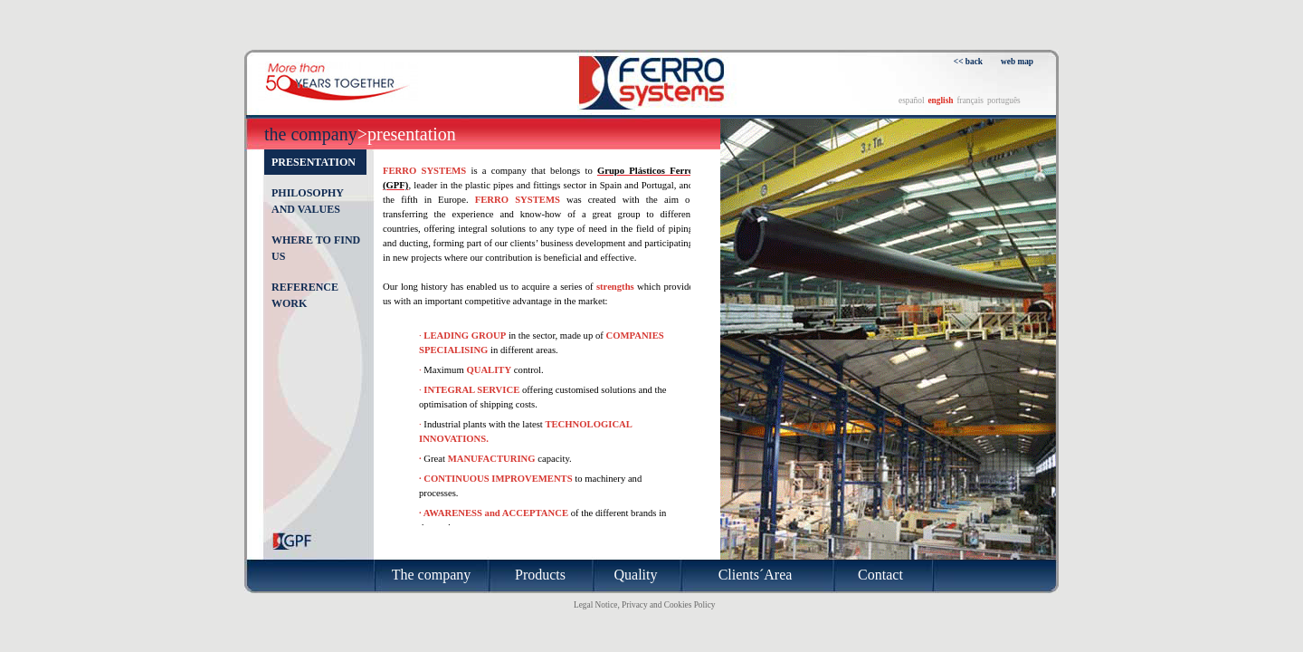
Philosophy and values (307, 201)
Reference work (304, 295)
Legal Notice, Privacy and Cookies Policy (644, 604)
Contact (880, 574)
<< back (968, 61)
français (970, 100)
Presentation (313, 162)
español (912, 100)
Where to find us (315, 248)
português (1004, 100)
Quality (636, 574)
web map (1017, 61)
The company (310, 134)
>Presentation (406, 134)
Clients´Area (755, 574)
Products (540, 574)
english (940, 100)
